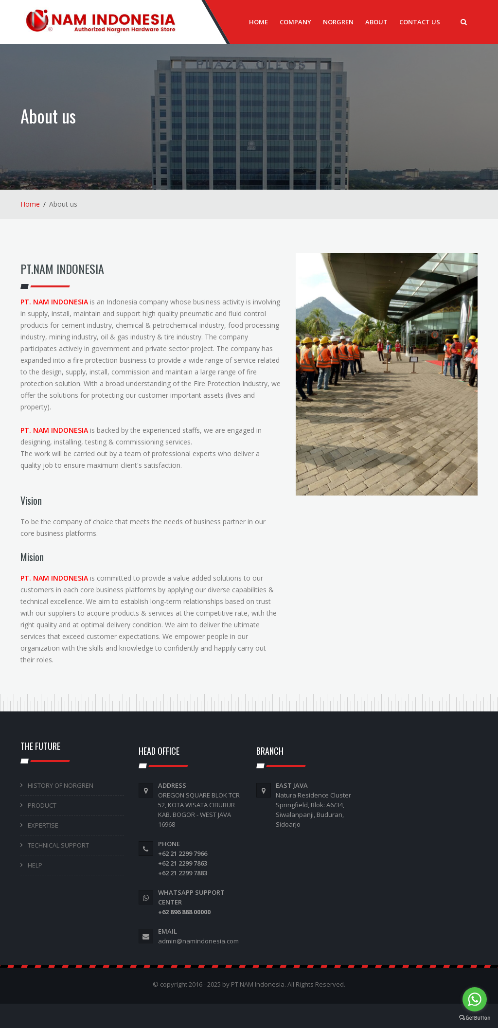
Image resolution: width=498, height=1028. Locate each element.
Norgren (338, 22)
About (376, 22)
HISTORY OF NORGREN (60, 785)
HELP (35, 865)
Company (295, 22)
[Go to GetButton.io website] (474, 1018)
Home (258, 22)
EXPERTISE (43, 825)
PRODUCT (42, 805)
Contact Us (419, 22)
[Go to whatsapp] (474, 999)
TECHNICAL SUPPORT (58, 845)
